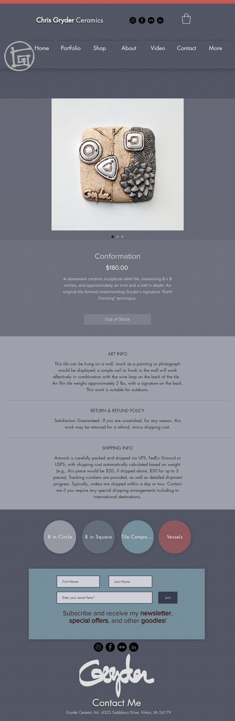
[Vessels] (175, 537)
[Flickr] (151, 20)
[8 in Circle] (60, 537)
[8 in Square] (98, 537)
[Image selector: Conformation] (112, 236)
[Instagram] (132, 20)
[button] (186, 18)
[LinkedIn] (160, 20)
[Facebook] (142, 20)
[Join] (167, 598)
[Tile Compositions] (137, 537)
